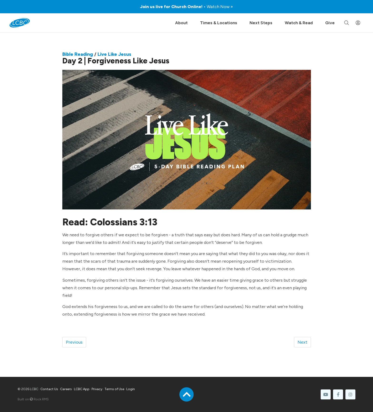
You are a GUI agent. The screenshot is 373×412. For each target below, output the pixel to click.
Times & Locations (218, 22)
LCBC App (81, 389)
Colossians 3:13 (123, 222)
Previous (74, 342)
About (181, 22)
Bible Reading (77, 54)
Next (302, 342)
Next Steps (261, 22)
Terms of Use (114, 389)
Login (130, 389)
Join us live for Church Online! (186, 6)
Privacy (97, 389)
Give (330, 22)
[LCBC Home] (20, 22)
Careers (66, 389)
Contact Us (49, 389)
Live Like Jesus (114, 54)
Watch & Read (299, 22)
